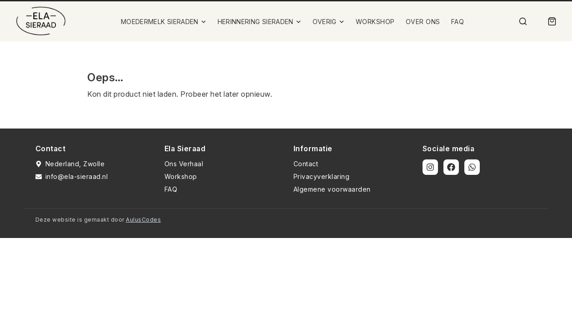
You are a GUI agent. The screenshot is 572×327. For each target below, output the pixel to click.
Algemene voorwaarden (332, 189)
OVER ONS (423, 21)
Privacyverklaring (321, 176)
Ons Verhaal (184, 164)
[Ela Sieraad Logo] (41, 21)
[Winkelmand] (552, 21)
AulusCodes (143, 219)
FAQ (457, 21)
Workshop (180, 176)
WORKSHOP (375, 21)
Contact (305, 164)
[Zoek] (523, 21)
